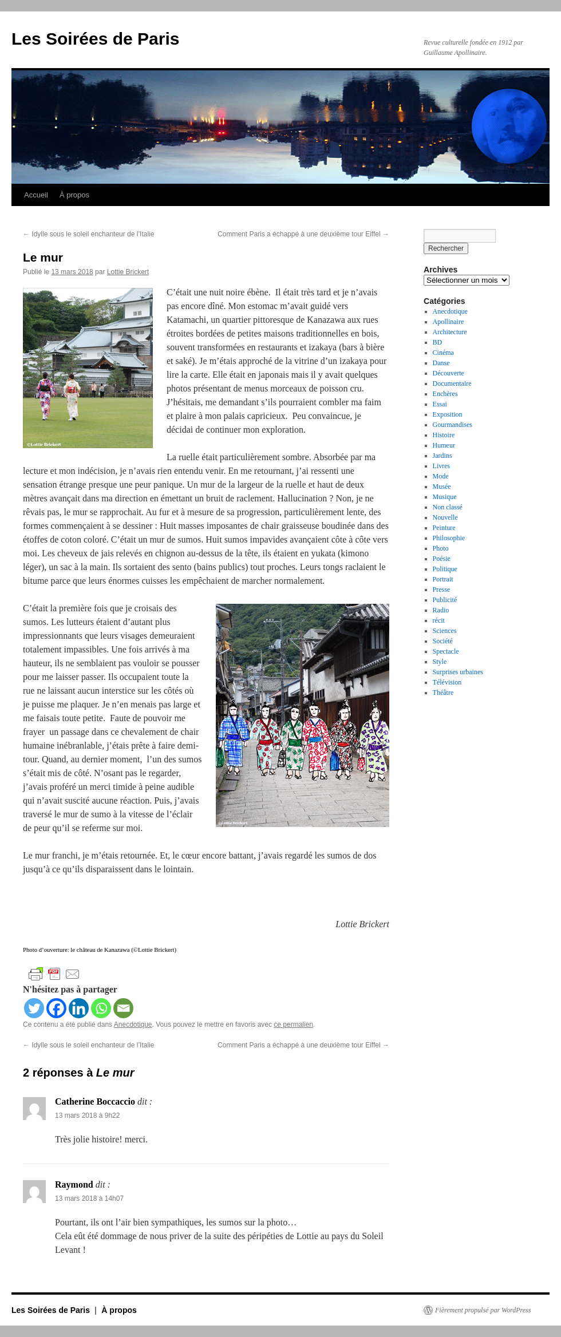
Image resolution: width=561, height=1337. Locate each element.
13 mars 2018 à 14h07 (89, 1198)
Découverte (448, 373)
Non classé (448, 507)
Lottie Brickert (128, 272)
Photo (441, 548)
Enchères (445, 394)
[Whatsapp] (101, 1008)
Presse (442, 590)
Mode (441, 476)
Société (443, 641)
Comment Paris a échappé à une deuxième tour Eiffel (303, 234)
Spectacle (446, 651)
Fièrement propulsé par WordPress (483, 1310)
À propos (74, 195)
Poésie (442, 559)
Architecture (450, 332)
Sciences (445, 631)
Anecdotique (133, 1024)
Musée (442, 486)
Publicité (445, 600)
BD (438, 342)
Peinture (444, 528)
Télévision (447, 682)
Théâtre (443, 693)
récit (439, 620)
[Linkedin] (79, 1008)
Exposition (448, 414)
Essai (440, 404)
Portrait (443, 579)
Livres (442, 466)
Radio (441, 610)
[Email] (123, 1008)
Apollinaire (448, 322)
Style (440, 662)
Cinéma (443, 353)
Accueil (36, 195)
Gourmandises (452, 425)
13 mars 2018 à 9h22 (87, 1115)
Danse (441, 363)
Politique (445, 569)
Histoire (444, 435)
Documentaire (452, 383)
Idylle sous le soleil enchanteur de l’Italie (88, 234)
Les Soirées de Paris (95, 38)
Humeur (444, 445)
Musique (445, 497)
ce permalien (293, 1024)
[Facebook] (56, 1008)
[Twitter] (34, 1008)
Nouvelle (445, 517)
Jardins (442, 456)
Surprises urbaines (458, 672)
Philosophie (449, 538)
